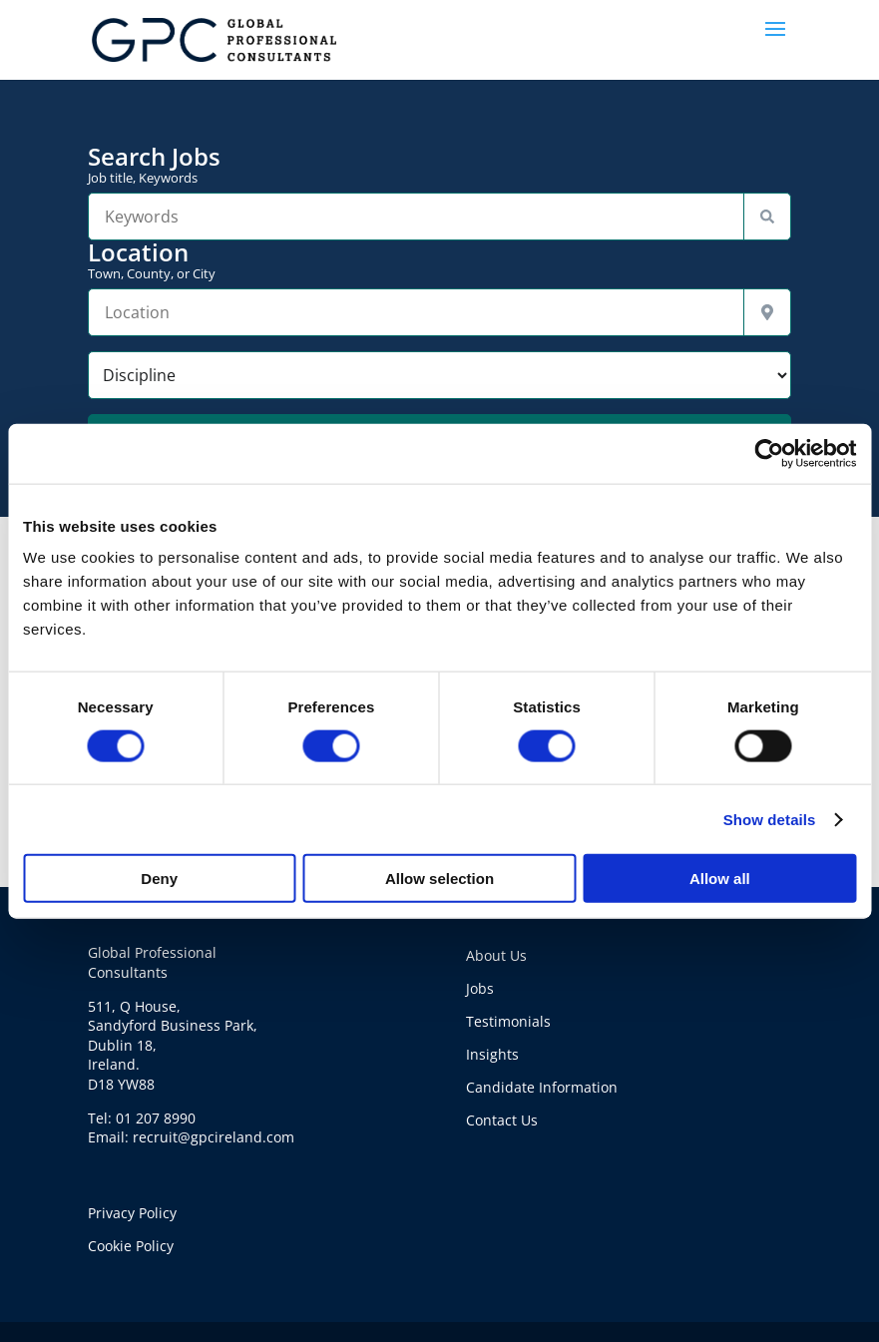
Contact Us (502, 1120)
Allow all (719, 878)
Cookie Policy (131, 1245)
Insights (492, 1054)
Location (439, 260)
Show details (769, 818)
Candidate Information (542, 1087)
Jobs (480, 988)
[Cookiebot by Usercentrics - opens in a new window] (768, 453)
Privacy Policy (132, 1212)
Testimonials (508, 1021)
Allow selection (439, 878)
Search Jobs (439, 165)
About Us (496, 955)
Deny (159, 878)
